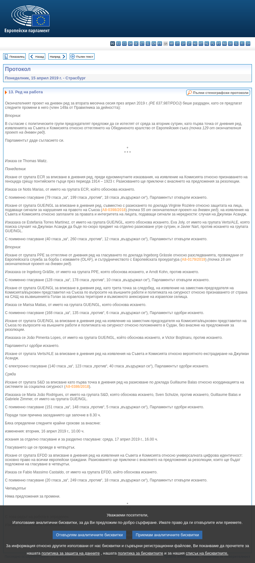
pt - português (218, 43)
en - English (154, 43)
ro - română (224, 43)
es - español (118, 43)
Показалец (17, 56)
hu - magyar (195, 43)
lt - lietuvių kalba (189, 43)
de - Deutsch (136, 43)
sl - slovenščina (236, 43)
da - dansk (130, 43)
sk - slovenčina (230, 43)
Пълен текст (84, 56)
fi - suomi (242, 43)
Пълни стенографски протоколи (220, 93)
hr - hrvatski (171, 43)
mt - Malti (201, 43)
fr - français (159, 43)
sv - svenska (248, 43)
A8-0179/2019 (193, 259)
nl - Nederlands (206, 43)
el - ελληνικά (148, 43)
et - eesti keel (142, 43)
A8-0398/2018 (113, 210)
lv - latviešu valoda (183, 43)
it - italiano (177, 43)
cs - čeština (124, 43)
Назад (39, 56)
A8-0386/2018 (77, 386)
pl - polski (212, 43)
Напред (55, 56)
